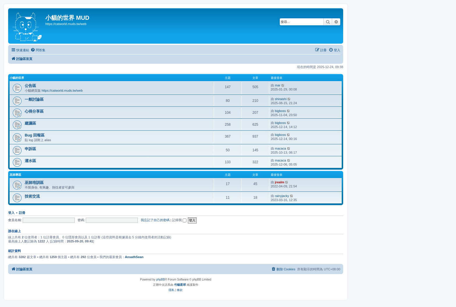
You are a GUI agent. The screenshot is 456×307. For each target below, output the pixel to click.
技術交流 (32, 196)
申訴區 (30, 149)
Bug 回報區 (34, 135)
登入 (11, 212)
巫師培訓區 (34, 182)
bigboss (280, 111)
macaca (280, 148)
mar (277, 85)
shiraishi (280, 99)
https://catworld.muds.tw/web (62, 90)
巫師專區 (15, 174)
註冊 (22, 212)
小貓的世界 (17, 77)
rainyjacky (282, 196)
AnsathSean (134, 257)
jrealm (279, 182)
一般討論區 (34, 99)
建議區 (30, 123)
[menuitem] (38, 50)
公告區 (30, 86)
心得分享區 (34, 111)
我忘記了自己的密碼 (155, 220)
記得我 (179, 220)
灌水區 (30, 161)
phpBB (160, 279)
